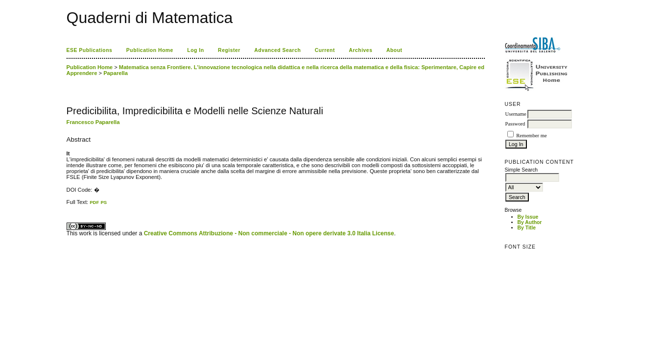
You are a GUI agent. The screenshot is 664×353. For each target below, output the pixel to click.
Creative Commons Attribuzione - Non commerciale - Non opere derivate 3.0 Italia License (269, 233)
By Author (530, 222)
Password (515, 123)
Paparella (115, 73)
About (394, 50)
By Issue (528, 217)
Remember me (531, 135)
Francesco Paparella (93, 122)
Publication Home (149, 50)
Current (325, 50)
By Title (527, 227)
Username (515, 114)
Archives (360, 50)
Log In (195, 50)
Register (229, 50)
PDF (94, 202)
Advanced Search (277, 50)
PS (103, 202)
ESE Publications (90, 50)
